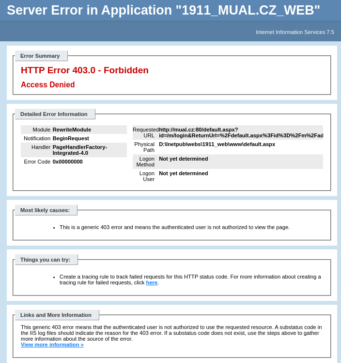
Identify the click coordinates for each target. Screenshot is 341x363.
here (152, 282)
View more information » (52, 344)
